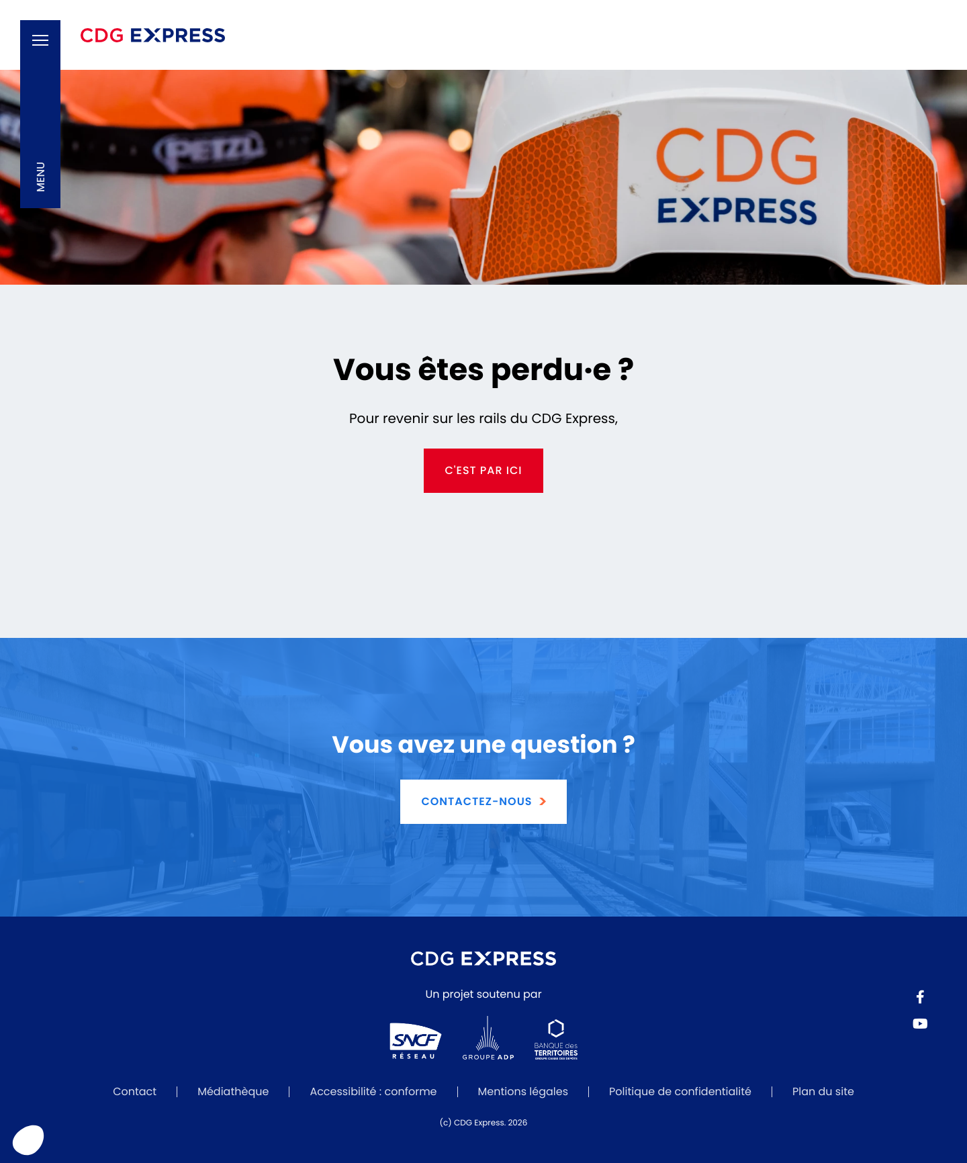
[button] (40, 114)
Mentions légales (523, 1091)
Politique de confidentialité (680, 1091)
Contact (134, 1091)
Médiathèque (233, 1091)
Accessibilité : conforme (373, 1091)
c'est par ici (483, 470)
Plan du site (823, 1091)
